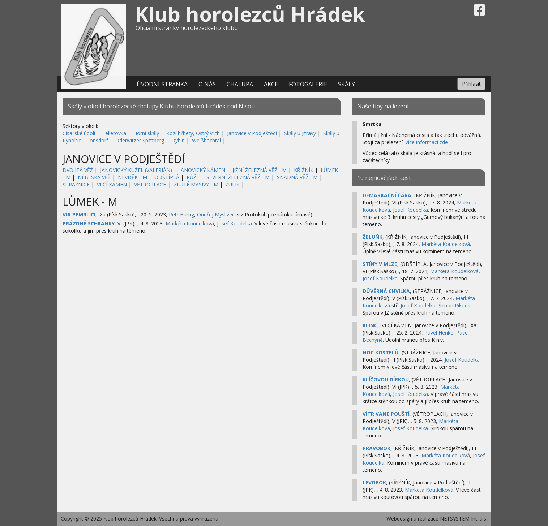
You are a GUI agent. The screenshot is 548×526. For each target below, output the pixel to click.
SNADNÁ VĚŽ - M (297, 177)
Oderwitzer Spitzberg (139, 140)
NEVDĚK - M (132, 177)
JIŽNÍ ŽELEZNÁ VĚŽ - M (259, 170)
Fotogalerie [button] (308, 84)
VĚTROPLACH (150, 184)
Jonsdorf (98, 140)
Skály (346, 84)
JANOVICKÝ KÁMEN (202, 170)
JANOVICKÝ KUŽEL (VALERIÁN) (136, 170)
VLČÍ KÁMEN (112, 184)
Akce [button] (271, 84)
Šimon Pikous (454, 305)
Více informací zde (426, 142)
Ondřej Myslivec (216, 214)
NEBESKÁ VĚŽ (94, 177)
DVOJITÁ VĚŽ (78, 170)
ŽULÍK (233, 184)
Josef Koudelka (234, 223)
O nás (207, 84)
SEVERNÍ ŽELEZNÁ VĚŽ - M (238, 177)
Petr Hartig (181, 214)
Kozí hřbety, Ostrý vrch (193, 133)
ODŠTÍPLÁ (166, 177)
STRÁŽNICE (76, 184)
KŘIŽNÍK (303, 170)
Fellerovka (114, 133)
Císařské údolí (79, 133)
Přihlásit (471, 83)
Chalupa (240, 84)
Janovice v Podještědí (252, 133)
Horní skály (146, 133)
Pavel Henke (438, 332)
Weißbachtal (206, 140)
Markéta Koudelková (190, 223)
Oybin (178, 140)
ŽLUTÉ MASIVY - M (196, 184)
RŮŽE (193, 177)
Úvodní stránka (162, 84)
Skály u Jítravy (300, 133)
